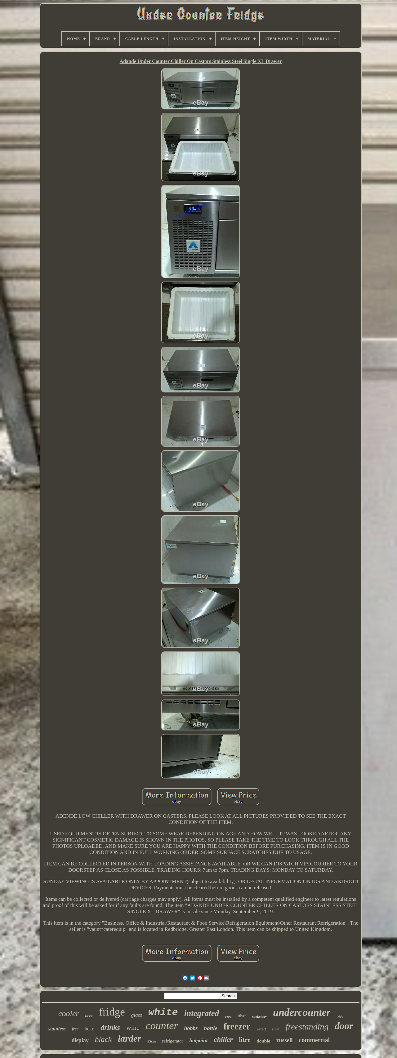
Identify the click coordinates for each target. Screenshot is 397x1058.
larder (129, 1038)
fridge (112, 1012)
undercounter (301, 1012)
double (263, 1040)
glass (136, 1015)
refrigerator (172, 1040)
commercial (314, 1040)
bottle (210, 1028)
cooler (68, 1013)
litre (245, 1039)
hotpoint (199, 1040)
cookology (259, 1016)
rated (261, 1029)
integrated (201, 1013)
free (75, 1029)
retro (228, 1016)
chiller (223, 1039)
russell (284, 1040)
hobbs (191, 1028)
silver (242, 1016)
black (103, 1039)
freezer (237, 1026)
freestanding (307, 1026)
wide (340, 1016)
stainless (57, 1028)
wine (133, 1027)
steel (275, 1029)
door (344, 1025)
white (163, 1012)
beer (89, 1015)
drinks (110, 1027)
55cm (151, 1041)
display (80, 1040)
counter (162, 1025)
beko (89, 1028)
